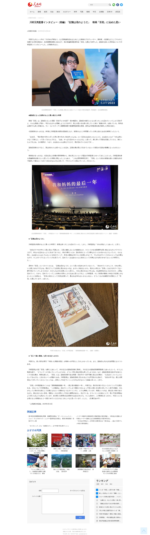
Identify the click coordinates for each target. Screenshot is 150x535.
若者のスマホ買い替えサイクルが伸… (110, 507)
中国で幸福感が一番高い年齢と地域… (110, 514)
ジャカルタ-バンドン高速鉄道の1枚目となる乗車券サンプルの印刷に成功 (110, 471)
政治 (58, 12)
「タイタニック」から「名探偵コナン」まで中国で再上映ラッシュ (49, 426)
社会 (51, 12)
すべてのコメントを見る (77, 490)
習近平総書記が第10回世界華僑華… (110, 521)
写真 (81, 12)
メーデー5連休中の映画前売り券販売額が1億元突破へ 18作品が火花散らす (99, 416)
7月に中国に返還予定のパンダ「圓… (110, 510)
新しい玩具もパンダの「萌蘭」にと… (110, 493)
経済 (45, 12)
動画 (88, 12)
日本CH (109, 12)
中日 (94, 12)
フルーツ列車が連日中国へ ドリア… (110, 496)
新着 (39, 12)
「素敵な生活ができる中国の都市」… (110, 503)
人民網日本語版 (32, 18)
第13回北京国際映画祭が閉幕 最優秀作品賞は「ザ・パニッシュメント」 (51, 416)
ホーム (32, 12)
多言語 (117, 12)
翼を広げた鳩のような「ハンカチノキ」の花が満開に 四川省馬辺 (38, 451)
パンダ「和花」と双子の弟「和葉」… (110, 490)
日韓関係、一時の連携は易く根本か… (110, 517)
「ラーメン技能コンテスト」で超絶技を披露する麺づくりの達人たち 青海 (37, 471)
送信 (80, 517)
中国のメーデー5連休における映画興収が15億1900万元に (93, 418)
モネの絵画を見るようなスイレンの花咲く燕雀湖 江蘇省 (110, 451)
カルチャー (67, 12)
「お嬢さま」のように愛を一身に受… (110, 500)
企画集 (101, 12)
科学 (75, 12)
